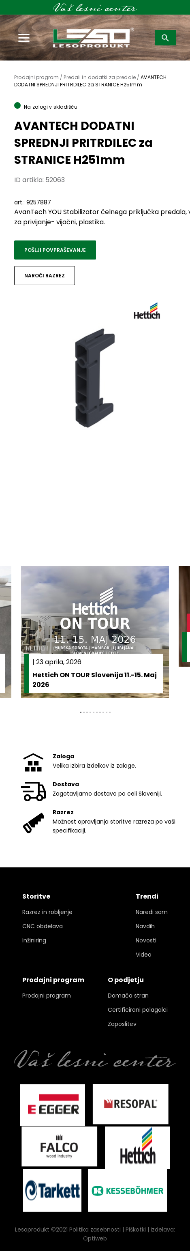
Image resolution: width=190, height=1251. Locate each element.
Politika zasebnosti (95, 1229)
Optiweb (95, 1238)
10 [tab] (110, 712)
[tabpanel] (95, 632)
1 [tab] (80, 712)
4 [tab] (90, 712)
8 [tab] (103, 712)
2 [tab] (84, 712)
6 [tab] (97, 712)
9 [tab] (106, 712)
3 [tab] (87, 712)
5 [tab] (93, 712)
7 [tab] (100, 712)
